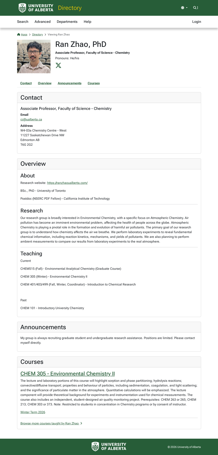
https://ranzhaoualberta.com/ (67, 183)
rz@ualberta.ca (31, 119)
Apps (22, 34)
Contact (26, 83)
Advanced (43, 21)
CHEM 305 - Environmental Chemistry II (67, 374)
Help (87, 21)
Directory (70, 7)
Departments (67, 21)
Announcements (69, 83)
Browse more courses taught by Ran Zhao (51, 423)
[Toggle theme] (184, 8)
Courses (94, 83)
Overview (45, 83)
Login (196, 21)
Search (22, 21)
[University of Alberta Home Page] (36, 8)
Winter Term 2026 (32, 412)
